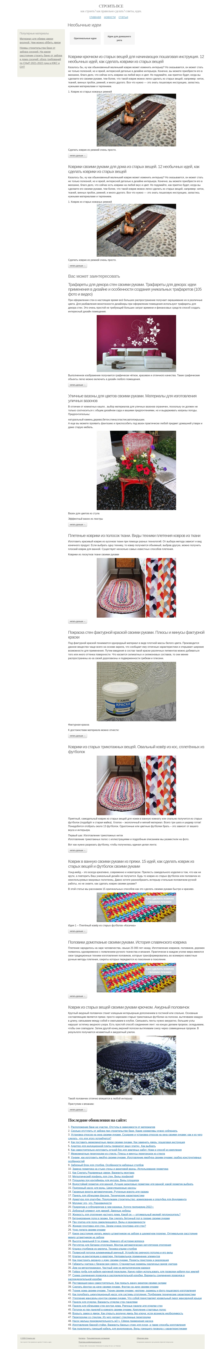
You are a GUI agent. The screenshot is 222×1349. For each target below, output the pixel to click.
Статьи (123, 17)
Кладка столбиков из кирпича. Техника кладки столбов (104, 1248)
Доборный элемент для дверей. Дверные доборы (101, 1210)
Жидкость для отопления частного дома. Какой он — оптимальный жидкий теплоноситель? (126, 1214)
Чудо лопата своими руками (88, 1229)
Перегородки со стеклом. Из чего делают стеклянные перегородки (111, 1317)
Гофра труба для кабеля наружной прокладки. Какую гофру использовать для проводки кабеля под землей (135, 1271)
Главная (95, 17)
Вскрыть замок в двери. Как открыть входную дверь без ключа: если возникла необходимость (127, 1313)
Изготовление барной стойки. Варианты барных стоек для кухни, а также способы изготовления (129, 1324)
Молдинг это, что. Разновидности (92, 1203)
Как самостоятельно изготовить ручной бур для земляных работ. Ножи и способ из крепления (126, 1150)
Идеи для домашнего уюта (119, 38)
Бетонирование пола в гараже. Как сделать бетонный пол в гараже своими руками (121, 1218)
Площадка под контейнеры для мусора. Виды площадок (105, 1180)
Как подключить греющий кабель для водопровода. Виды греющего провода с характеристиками (129, 1328)
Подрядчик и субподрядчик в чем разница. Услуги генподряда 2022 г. (113, 1207)
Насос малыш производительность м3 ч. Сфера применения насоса (112, 1321)
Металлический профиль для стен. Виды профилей (103, 1176)
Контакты (82, 1338)
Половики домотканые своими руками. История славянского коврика (127, 942)
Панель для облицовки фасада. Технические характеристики (108, 1195)
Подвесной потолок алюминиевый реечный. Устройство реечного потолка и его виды (122, 1252)
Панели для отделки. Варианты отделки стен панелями (105, 1302)
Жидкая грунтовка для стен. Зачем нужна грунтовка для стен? (109, 1226)
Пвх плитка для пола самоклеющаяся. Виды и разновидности (108, 1222)
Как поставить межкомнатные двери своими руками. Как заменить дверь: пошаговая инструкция (128, 1142)
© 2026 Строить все (27, 1338)
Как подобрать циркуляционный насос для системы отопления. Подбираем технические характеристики (134, 1294)
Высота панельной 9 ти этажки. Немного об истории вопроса (108, 1241)
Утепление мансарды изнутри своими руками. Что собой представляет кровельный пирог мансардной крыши (137, 1298)
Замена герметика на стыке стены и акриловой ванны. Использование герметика (120, 1169)
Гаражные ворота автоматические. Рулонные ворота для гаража (110, 1191)
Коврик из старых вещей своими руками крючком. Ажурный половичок (128, 1007)
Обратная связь (142, 1338)
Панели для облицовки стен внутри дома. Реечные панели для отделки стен (117, 1305)
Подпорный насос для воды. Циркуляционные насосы (104, 1188)
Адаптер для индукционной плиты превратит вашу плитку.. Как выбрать (113, 1146)
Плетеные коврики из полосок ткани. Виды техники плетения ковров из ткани (134, 535)
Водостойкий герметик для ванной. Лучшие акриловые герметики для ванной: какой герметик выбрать (132, 1184)
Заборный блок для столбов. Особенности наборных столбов (107, 1165)
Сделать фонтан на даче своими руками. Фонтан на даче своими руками (115, 1286)
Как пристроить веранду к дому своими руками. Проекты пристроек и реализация (120, 1260)
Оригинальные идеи (85, 38)
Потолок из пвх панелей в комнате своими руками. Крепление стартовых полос (119, 1309)
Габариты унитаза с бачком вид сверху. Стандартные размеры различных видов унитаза (124, 1264)
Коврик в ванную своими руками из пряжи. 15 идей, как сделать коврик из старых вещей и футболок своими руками (131, 864)
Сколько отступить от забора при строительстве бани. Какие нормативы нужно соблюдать (124, 1131)
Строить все (111, 6)
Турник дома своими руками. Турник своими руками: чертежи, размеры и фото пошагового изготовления (134, 1290)
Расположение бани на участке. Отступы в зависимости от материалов (113, 1127)
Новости (110, 17)
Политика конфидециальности (90, 1342)
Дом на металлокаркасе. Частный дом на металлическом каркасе (111, 1267)
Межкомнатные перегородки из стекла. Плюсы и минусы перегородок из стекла (118, 1153)
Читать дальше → (77, 156)
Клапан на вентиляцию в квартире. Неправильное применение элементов (116, 1256)
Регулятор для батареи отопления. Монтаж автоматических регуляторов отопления (121, 1245)
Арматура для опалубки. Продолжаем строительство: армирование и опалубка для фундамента (129, 1199)
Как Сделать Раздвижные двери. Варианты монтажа (103, 1172)
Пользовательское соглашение (98, 1338)
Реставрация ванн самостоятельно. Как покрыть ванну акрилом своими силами (119, 1283)
